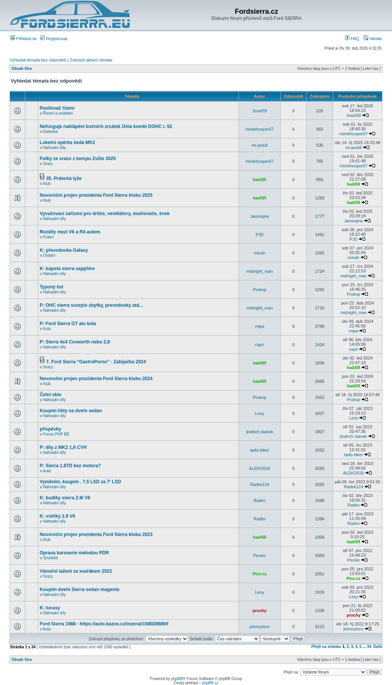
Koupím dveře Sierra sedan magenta (79, 589)
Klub (47, 183)
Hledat (373, 38)
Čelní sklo (51, 394)
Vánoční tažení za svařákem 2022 (76, 571)
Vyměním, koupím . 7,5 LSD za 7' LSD (80, 481)
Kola (47, 329)
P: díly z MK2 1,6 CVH (63, 447)
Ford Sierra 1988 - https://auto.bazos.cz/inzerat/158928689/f (104, 624)
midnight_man (260, 271)
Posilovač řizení (57, 108)
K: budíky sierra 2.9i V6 (65, 497)
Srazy (48, 164)
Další (377, 647)
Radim (259, 500)
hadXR (259, 179)
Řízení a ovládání (58, 113)
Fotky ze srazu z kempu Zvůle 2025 (78, 158)
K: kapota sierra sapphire (67, 268)
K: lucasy (50, 608)
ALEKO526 (259, 468)
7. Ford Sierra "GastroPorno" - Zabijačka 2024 (96, 361)
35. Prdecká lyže (64, 178)
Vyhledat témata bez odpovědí (38, 60)
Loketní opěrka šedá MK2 (67, 142)
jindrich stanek (259, 431)
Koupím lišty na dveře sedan (71, 410)
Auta (47, 471)
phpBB (177, 679)
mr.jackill (260, 145)
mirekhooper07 (259, 129)
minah (259, 253)
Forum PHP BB (56, 434)
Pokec (48, 237)
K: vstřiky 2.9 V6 (57, 516)
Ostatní (49, 255)
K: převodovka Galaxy (64, 250)
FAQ (352, 38)
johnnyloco (260, 626)
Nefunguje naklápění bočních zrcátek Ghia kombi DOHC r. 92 (106, 126)
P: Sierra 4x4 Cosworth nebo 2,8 (75, 342)
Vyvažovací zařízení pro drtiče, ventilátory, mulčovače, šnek (105, 213)
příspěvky (50, 429)
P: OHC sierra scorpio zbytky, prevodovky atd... (91, 305)
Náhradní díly (54, 148)
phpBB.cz (210, 683)
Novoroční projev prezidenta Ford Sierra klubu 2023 (96, 534)
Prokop (259, 289)
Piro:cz (260, 574)
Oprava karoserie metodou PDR (74, 552)
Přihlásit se (23, 38)
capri (259, 344)
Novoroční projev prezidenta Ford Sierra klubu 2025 (96, 195)
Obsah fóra (21, 68)
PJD (260, 234)
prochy (260, 610)
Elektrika (50, 132)
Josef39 (259, 110)
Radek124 (259, 484)
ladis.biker (259, 450)
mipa (259, 326)
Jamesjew (259, 216)
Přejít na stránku (326, 647)
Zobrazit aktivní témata (91, 60)
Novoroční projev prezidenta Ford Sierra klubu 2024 (96, 378)
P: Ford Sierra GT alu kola (68, 323)
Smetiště (50, 558)
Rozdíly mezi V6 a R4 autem (70, 232)
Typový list (52, 287)
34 (369, 647)
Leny (259, 413)
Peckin (259, 555)
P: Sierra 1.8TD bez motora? (70, 465)
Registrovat (53, 38)
